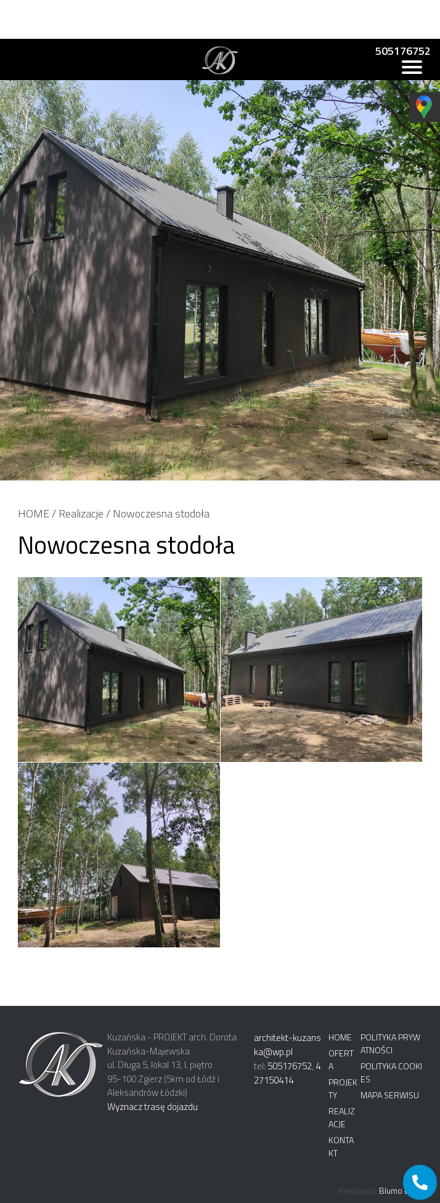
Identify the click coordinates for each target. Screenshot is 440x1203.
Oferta (341, 1059)
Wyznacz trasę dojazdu (152, 1107)
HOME (33, 513)
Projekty (342, 1088)
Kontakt (341, 1146)
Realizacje (81, 513)
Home (340, 1037)
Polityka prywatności (390, 1043)
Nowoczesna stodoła (161, 513)
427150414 (287, 1073)
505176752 (403, 51)
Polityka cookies (391, 1072)
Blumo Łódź (400, 1190)
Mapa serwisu (390, 1094)
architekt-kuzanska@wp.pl (287, 1045)
